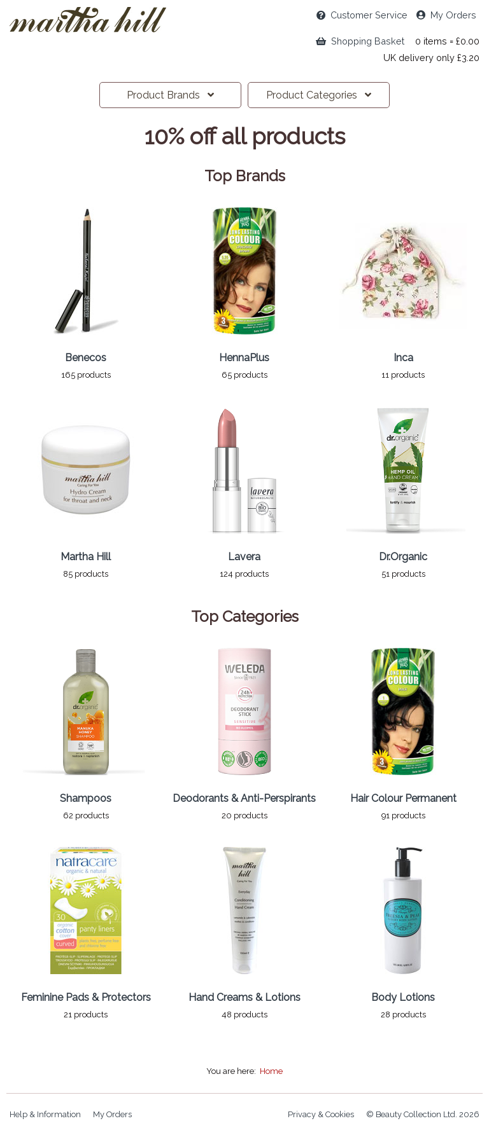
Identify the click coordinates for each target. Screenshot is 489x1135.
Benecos (85, 358)
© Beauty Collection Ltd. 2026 (422, 1114)
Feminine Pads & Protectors (86, 997)
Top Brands (244, 176)
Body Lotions (403, 997)
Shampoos (85, 798)
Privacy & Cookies (321, 1114)
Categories (318, 95)
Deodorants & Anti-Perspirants (244, 798)
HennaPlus (244, 358)
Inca (403, 358)
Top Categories (245, 617)
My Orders (446, 15)
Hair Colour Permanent (403, 798)
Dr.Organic (403, 557)
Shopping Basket (360, 41)
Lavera (244, 557)
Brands (170, 95)
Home (271, 1071)
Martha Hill (85, 557)
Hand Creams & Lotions (244, 997)
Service (362, 15)
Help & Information (45, 1114)
